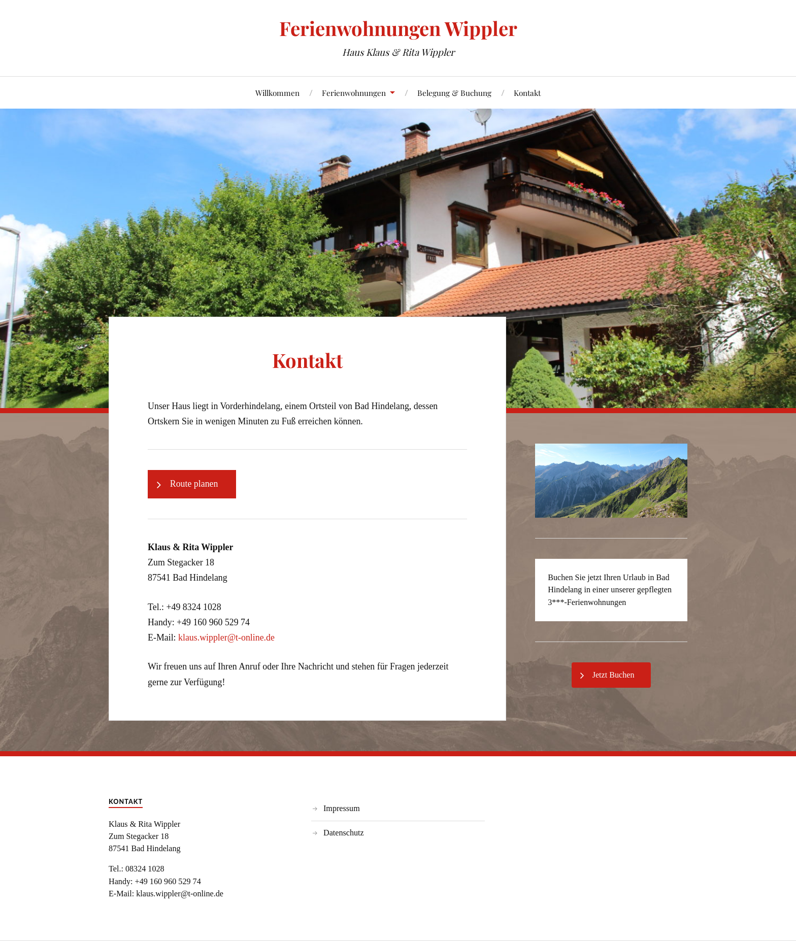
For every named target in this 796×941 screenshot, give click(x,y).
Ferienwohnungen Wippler (398, 28)
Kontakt (527, 92)
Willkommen (277, 92)
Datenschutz (343, 832)
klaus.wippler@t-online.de (226, 637)
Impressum (341, 808)
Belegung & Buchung (454, 92)
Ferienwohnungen (354, 92)
